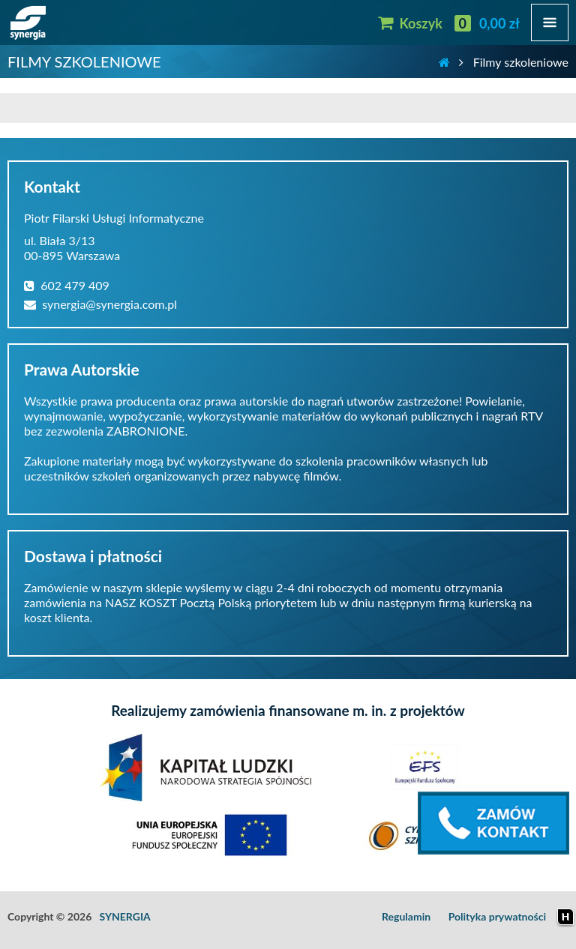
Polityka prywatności (497, 916)
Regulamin (406, 916)
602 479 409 (67, 285)
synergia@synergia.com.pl (100, 304)
